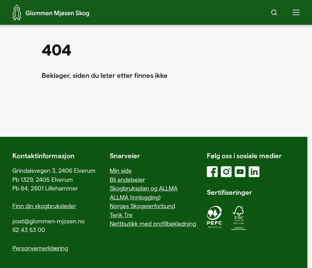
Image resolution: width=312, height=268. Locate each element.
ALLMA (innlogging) (135, 197)
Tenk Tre (121, 214)
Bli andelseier (127, 179)
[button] (296, 12)
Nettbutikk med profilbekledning (153, 223)
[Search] (274, 12)
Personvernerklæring (40, 248)
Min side (121, 170)
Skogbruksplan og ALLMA (143, 188)
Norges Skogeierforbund (142, 205)
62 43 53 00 (28, 229)
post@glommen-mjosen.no (48, 221)
